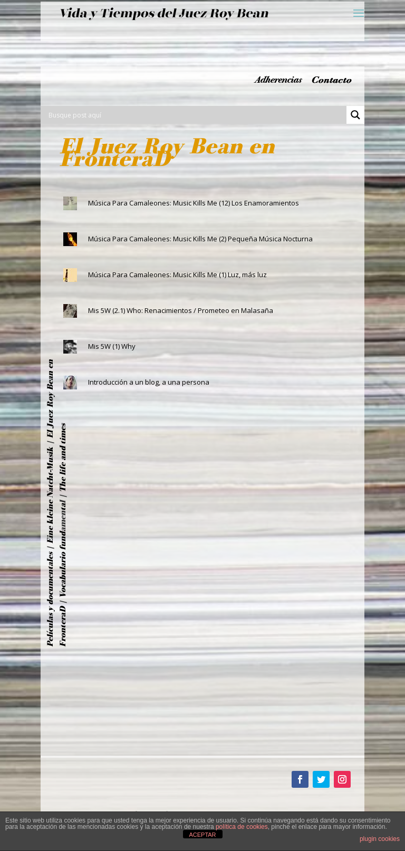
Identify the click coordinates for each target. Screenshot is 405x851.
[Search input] (196, 115)
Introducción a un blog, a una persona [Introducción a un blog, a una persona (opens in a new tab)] (148, 382)
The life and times (62, 458)
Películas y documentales (50, 599)
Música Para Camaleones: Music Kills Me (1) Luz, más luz (177, 274)
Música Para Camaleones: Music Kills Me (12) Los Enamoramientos (193, 203)
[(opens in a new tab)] (70, 311)
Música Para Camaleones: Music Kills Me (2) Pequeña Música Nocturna (200, 238)
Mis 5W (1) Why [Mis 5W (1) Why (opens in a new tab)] (112, 346)
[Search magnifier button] (355, 115)
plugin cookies (380, 839)
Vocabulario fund (62, 565)
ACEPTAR (202, 835)
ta (62, 507)
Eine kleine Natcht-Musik (50, 495)
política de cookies (242, 826)
